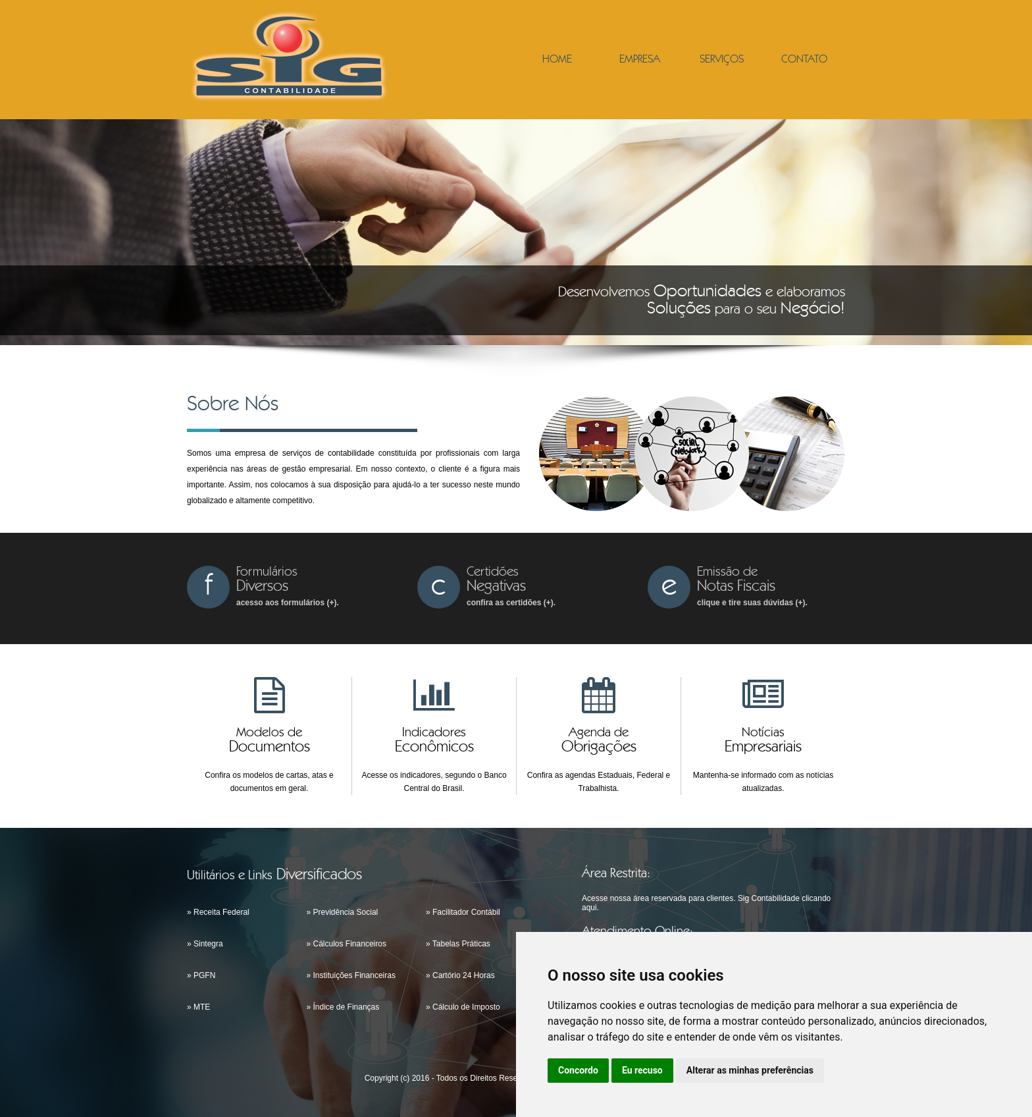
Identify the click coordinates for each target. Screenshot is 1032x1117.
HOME (557, 59)
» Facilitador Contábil (463, 912)
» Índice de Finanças (343, 1007)
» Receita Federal (218, 912)
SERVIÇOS (722, 59)
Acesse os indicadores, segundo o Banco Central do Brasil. (433, 782)
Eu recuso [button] (642, 1070)
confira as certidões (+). (511, 602)
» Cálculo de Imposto (463, 1007)
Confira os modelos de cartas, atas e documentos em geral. (269, 782)
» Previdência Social (342, 912)
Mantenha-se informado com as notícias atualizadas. (763, 782)
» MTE (198, 1007)
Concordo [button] (578, 1070)
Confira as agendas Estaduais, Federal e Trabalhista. (598, 782)
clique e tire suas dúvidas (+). (752, 602)
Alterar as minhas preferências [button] (749, 1070)
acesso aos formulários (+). (287, 602)
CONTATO (804, 59)
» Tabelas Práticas (458, 943)
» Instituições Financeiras (351, 975)
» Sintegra (205, 943)
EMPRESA (639, 59)
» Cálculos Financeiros (346, 943)
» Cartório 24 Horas (460, 975)
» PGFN (201, 975)
